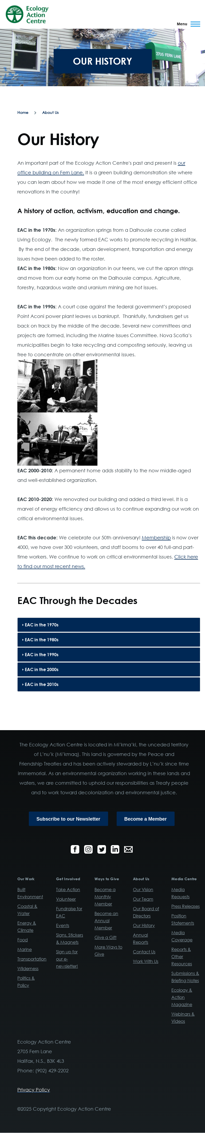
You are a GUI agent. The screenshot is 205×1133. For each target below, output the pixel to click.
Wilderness (27, 968)
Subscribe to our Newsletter (68, 819)
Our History (144, 925)
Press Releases (185, 906)
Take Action (68, 889)
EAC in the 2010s (41, 684)
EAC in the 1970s (41, 624)
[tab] (108, 625)
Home (22, 112)
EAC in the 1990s (41, 654)
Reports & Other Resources (181, 956)
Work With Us (145, 961)
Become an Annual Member (106, 921)
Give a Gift (105, 937)
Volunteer (66, 899)
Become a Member (145, 819)
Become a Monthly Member (105, 897)
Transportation (31, 959)
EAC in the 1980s (41, 639)
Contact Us (144, 951)
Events (62, 925)
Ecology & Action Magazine (181, 997)
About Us (50, 112)
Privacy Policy (33, 1090)
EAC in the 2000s (41, 669)
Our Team (143, 899)
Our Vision (143, 889)
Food (22, 939)
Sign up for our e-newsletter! (67, 959)
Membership (156, 537)
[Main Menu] (187, 24)
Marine (24, 949)
